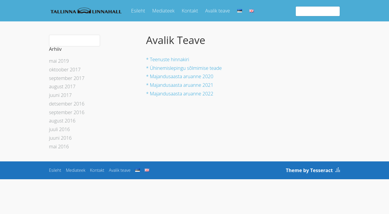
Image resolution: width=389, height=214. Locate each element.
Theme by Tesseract (309, 170)
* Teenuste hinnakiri (167, 59)
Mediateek (163, 10)
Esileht (138, 10)
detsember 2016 (66, 103)
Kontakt (190, 10)
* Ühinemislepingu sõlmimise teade (184, 68)
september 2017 (66, 78)
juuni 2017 (60, 95)
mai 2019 (59, 61)
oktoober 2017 (64, 69)
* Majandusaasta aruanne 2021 (180, 85)
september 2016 (66, 112)
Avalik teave (217, 10)
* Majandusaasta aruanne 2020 (180, 76)
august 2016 (62, 120)
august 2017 (62, 86)
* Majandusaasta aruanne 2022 (180, 93)
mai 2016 (59, 146)
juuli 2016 (59, 129)
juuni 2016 (60, 138)
